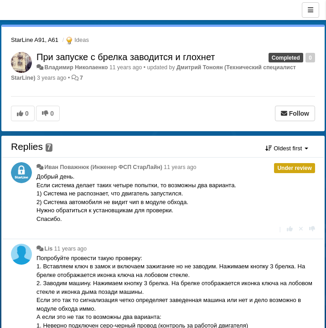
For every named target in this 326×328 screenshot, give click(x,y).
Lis (48, 249)
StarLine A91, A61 (34, 39)
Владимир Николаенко (76, 67)
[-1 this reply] (312, 229)
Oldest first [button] (286, 148)
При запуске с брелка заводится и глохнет (125, 57)
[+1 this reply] (290, 229)
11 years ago (180, 167)
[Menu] (310, 10)
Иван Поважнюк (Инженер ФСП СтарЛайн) (103, 167)
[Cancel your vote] (301, 229)
